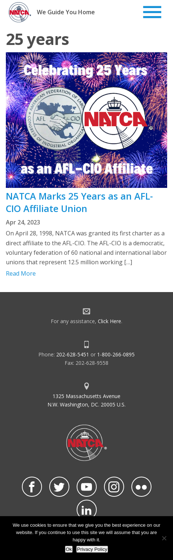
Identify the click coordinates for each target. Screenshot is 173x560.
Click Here (109, 321)
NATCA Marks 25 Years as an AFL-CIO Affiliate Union (79, 202)
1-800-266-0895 (116, 354)
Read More (21, 273)
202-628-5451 (72, 354)
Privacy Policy (92, 549)
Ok (69, 549)
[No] (164, 538)
